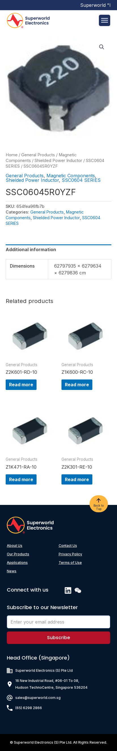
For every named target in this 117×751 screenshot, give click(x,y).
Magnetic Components (70, 175)
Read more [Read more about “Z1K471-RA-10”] (21, 479)
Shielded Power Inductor (58, 160)
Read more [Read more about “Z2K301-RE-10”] (77, 479)
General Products (38, 154)
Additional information (31, 249)
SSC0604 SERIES (81, 180)
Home (12, 154)
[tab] (58, 249)
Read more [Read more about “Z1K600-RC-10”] (77, 384)
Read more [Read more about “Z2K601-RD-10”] (21, 384)
